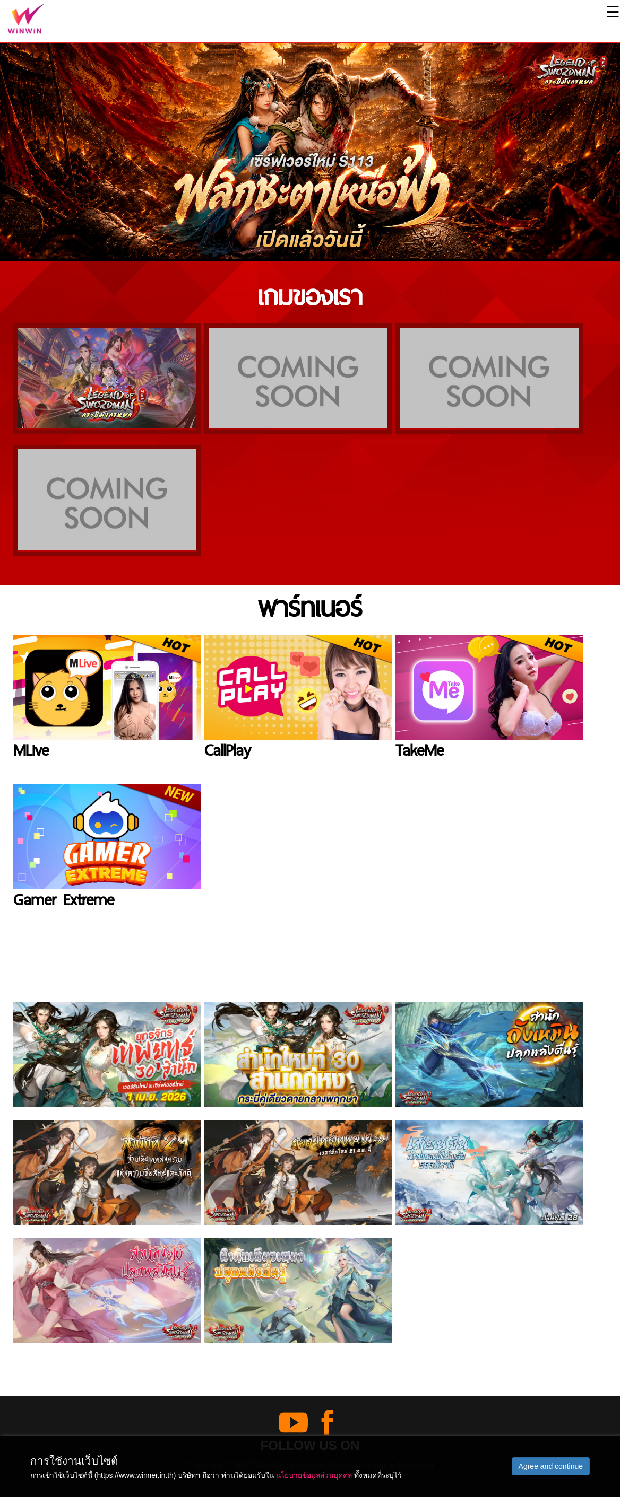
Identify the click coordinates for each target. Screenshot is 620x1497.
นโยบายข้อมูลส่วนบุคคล (314, 1475)
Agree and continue (551, 1466)
